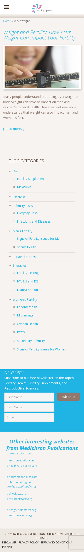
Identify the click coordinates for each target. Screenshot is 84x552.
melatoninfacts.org (19, 499)
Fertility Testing (28, 273)
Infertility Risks (23, 206)
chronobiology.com (20, 482)
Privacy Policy (29, 542)
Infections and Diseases (34, 221)
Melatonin (24, 187)
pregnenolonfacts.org (21, 510)
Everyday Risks (27, 213)
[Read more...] (13, 128)
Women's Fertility (25, 299)
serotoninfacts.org (19, 515)
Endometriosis (27, 307)
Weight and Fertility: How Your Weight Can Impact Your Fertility (39, 35)
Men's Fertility (22, 231)
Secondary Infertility (31, 341)
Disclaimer (9, 542)
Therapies (20, 265)
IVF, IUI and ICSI (28, 281)
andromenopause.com (22, 477)
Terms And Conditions (56, 542)
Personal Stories (24, 257)
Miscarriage (25, 315)
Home (7, 21)
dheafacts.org (16, 493)
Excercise (19, 197)
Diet (15, 171)
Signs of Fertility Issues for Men (39, 238)
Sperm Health (26, 247)
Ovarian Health (27, 324)
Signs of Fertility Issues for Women (41, 349)
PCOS (21, 332)
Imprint (7, 546)
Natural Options (28, 290)
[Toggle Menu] (6, 7)
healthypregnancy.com (22, 466)
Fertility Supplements (31, 179)
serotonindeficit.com (21, 460)
